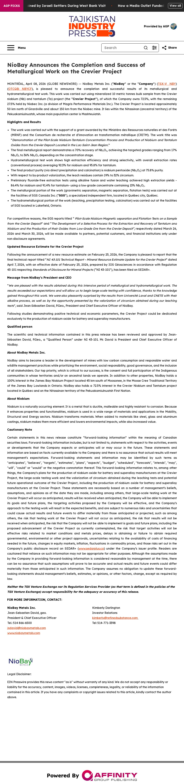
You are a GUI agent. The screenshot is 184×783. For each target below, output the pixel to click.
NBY (172, 84)
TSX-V (162, 84)
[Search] (121, 48)
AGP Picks (12, 6)
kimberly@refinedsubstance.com (115, 618)
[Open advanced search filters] (154, 48)
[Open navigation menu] (16, 47)
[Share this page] (169, 47)
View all (175, 5)
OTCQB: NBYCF (20, 89)
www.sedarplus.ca (91, 548)
